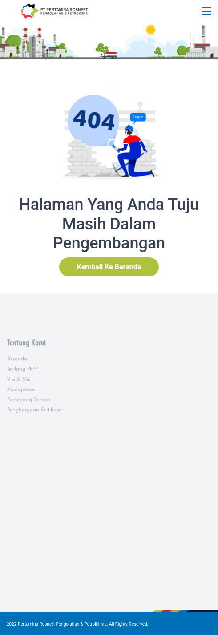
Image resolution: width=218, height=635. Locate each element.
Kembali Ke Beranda (109, 267)
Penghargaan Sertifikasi (35, 424)
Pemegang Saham (28, 414)
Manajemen (21, 404)
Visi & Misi (19, 393)
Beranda (17, 373)
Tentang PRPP (22, 383)
